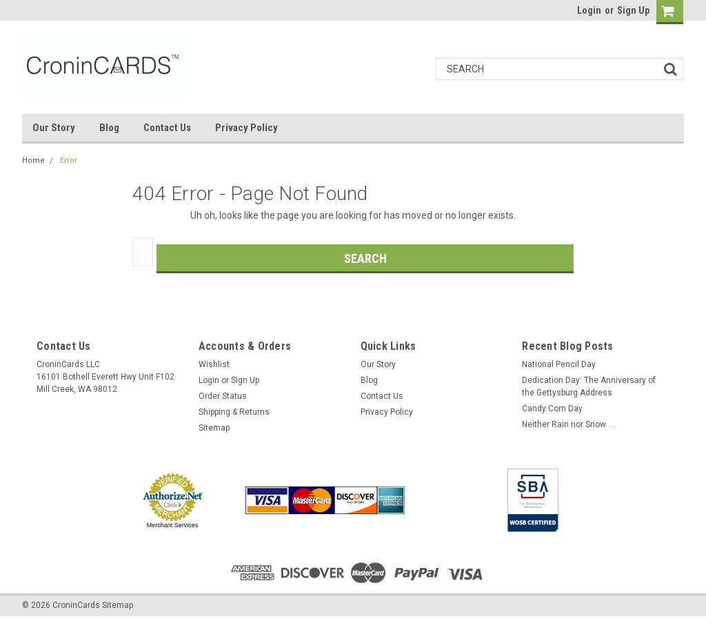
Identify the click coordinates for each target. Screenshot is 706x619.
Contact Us (167, 127)
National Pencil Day (559, 364)
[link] (453, 500)
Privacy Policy (246, 127)
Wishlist (214, 364)
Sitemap (214, 428)
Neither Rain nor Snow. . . (569, 424)
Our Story (53, 127)
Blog (109, 127)
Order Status (223, 396)
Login (589, 10)
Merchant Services (173, 525)
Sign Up (633, 10)
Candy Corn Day (552, 408)
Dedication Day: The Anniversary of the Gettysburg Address (589, 386)
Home (33, 160)
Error (68, 160)
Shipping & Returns (234, 412)
